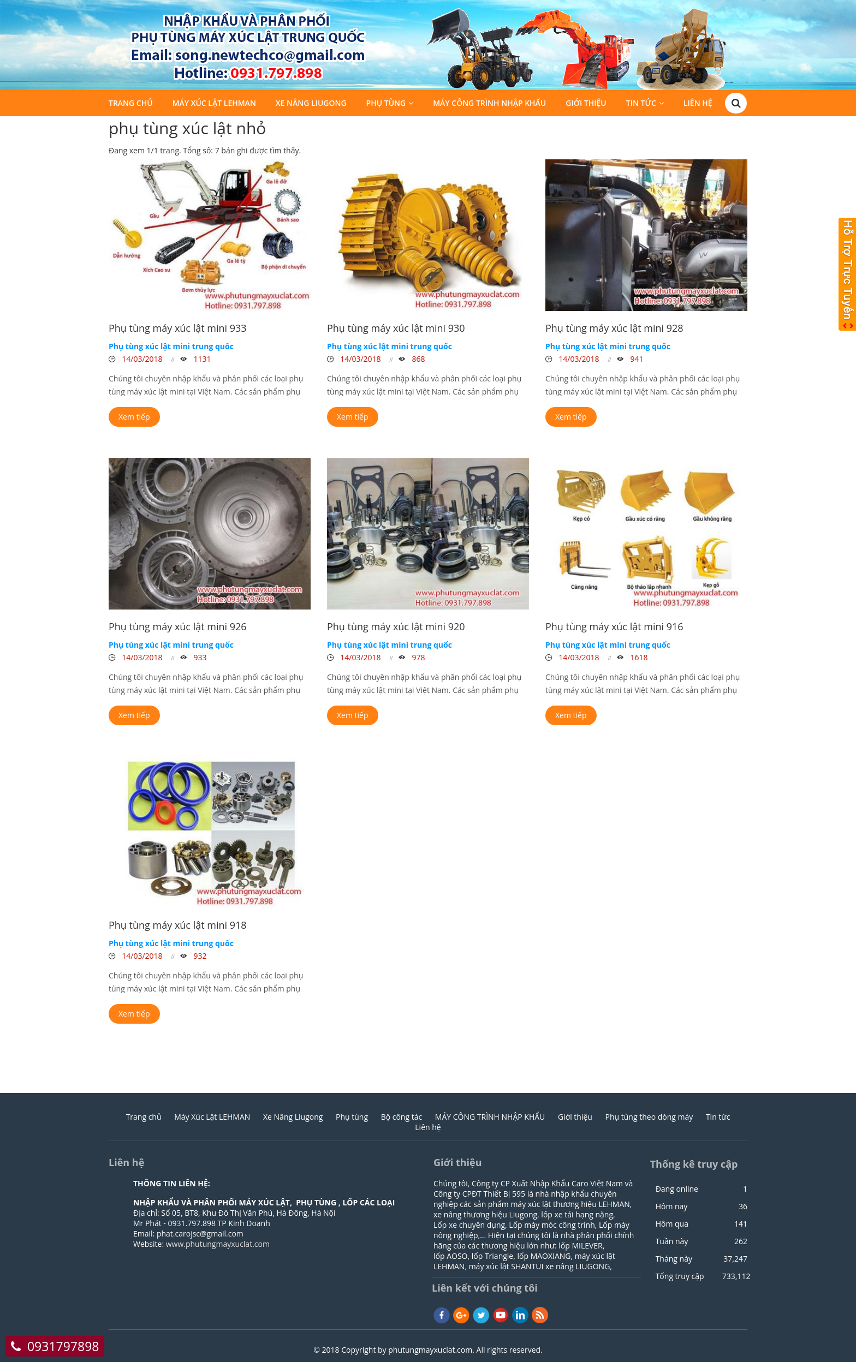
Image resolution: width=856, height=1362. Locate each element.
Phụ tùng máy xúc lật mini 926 (178, 626)
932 (199, 956)
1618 (638, 657)
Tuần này (672, 1241)
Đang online (677, 1189)
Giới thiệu (586, 104)
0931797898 (63, 1346)
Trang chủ (131, 104)
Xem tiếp (134, 416)
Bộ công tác (402, 1117)
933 (199, 657)
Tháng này (674, 1259)
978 (417, 657)
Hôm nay (672, 1206)
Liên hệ (697, 104)
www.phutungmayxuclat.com (218, 1244)
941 (636, 359)
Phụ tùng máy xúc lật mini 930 (396, 327)
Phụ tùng (386, 104)
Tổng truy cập (680, 1276)
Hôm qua (672, 1224)
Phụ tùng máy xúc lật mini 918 (178, 924)
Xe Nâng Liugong (311, 104)
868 (417, 359)
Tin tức (641, 104)
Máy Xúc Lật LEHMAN (214, 104)
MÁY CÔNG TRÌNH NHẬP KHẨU (489, 104)
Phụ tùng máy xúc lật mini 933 (178, 327)
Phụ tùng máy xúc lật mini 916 (614, 626)
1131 (201, 359)
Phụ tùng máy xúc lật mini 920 (396, 626)
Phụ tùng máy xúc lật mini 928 (614, 327)
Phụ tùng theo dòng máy (649, 1117)
